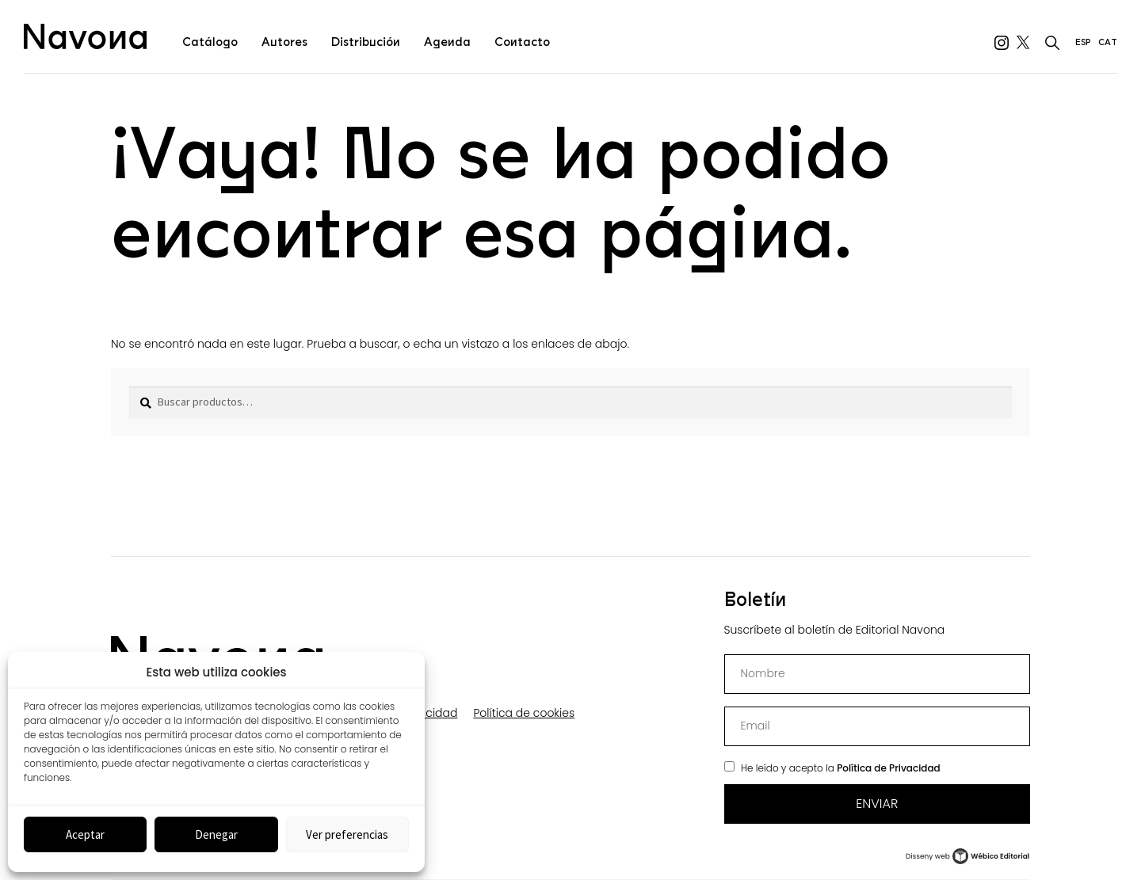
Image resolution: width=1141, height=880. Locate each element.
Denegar (216, 834)
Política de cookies (523, 713)
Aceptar (85, 834)
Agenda (447, 42)
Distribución (365, 42)
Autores (284, 42)
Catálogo (210, 42)
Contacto (522, 42)
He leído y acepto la (841, 768)
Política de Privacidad (889, 768)
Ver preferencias (347, 834)
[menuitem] (1082, 36)
